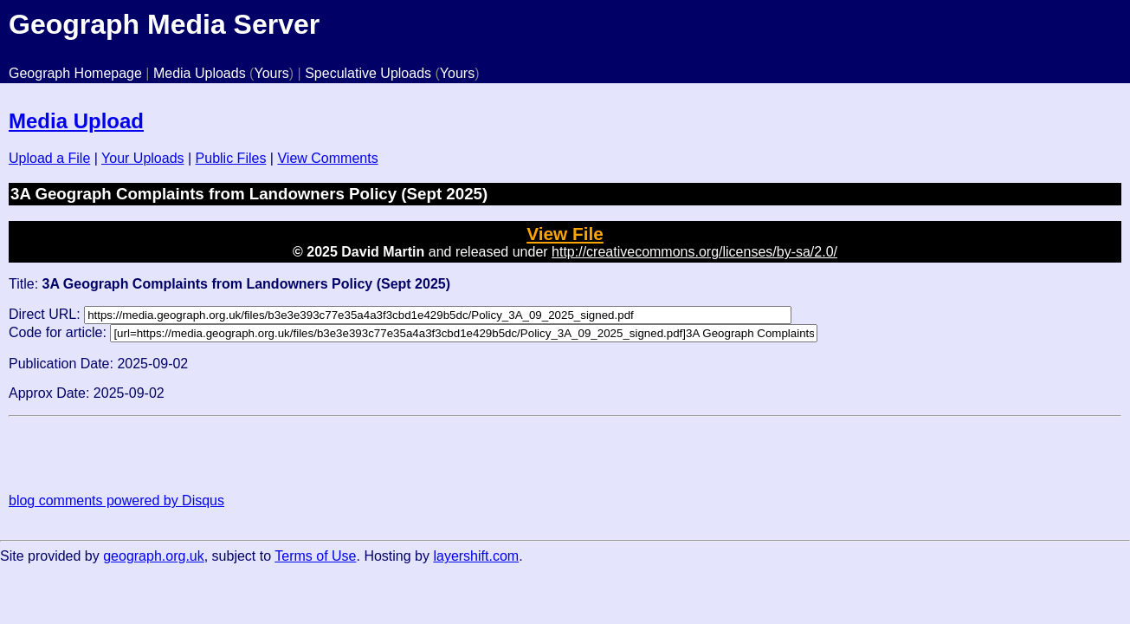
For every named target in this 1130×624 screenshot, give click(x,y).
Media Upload (76, 121)
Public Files (231, 158)
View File (565, 234)
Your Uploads (142, 158)
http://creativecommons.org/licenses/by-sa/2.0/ (694, 251)
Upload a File (49, 158)
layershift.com (476, 556)
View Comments (327, 158)
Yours (271, 73)
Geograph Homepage (75, 73)
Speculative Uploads (368, 73)
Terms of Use (315, 556)
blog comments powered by (116, 500)
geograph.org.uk (153, 556)
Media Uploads (199, 73)
